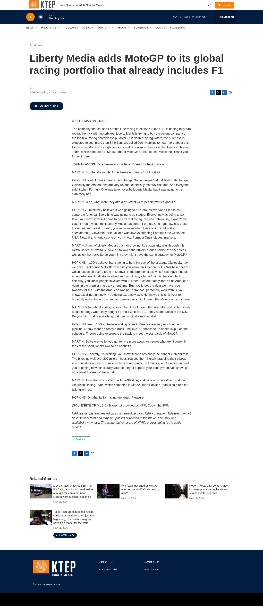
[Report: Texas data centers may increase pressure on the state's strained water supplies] (176, 499)
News (30, 35)
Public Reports (151, 577)
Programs (49, 35)
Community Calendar (171, 35)
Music (86, 35)
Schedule (141, 35)
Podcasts (71, 35)
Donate (228, 9)
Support (103, 35)
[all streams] (225, 24)
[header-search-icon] (211, 9)
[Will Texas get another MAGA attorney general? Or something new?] (108, 499)
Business (36, 53)
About (121, 35)
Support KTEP (106, 569)
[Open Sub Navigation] (36, 35)
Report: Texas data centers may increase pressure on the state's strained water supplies (208, 497)
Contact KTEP (151, 569)
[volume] (41, 25)
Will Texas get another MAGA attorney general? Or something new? (140, 497)
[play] (30, 25)
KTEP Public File (108, 577)
